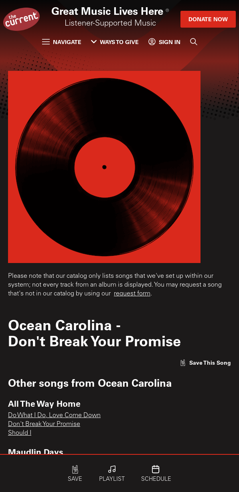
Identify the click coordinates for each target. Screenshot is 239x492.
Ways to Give (115, 42)
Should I (19, 433)
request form (132, 294)
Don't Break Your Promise (44, 424)
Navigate (61, 42)
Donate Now (208, 19)
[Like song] (205, 362)
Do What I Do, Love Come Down (54, 415)
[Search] (194, 41)
